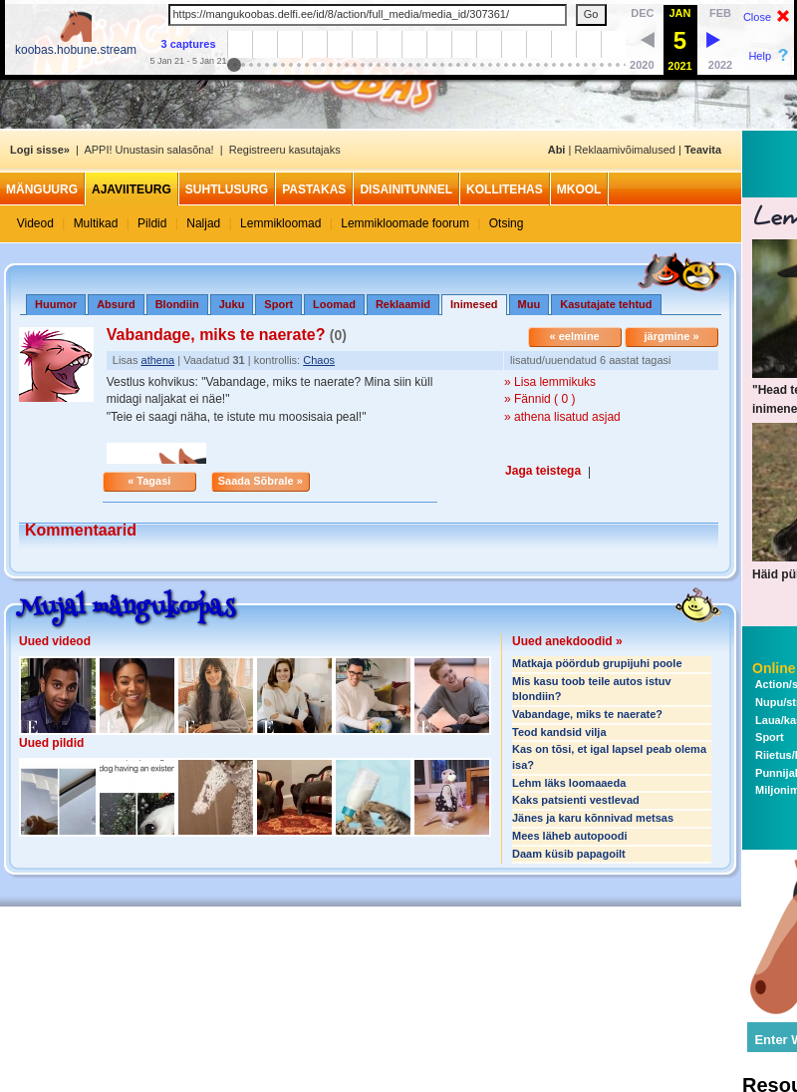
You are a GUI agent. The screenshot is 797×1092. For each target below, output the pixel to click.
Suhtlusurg (226, 189)
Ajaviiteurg (131, 189)
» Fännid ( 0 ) (539, 399)
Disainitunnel (406, 189)
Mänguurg (42, 189)
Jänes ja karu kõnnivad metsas (592, 818)
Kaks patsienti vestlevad (576, 800)
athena (158, 360)
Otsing (506, 223)
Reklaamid (403, 304)
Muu (529, 304)
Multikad (96, 223)
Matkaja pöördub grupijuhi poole (597, 663)
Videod (35, 223)
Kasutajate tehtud (606, 304)
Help (759, 56)
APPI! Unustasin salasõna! (148, 150)
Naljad (203, 223)
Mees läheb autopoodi (570, 836)
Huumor (56, 304)
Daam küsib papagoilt (569, 854)
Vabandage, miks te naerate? (587, 714)
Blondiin (177, 304)
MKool (579, 189)
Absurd (116, 304)
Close (757, 17)
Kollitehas (504, 189)
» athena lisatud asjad (562, 417)
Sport (278, 304)
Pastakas (314, 189)
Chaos (319, 360)
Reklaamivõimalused (624, 150)
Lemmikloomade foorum (405, 223)
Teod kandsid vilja (559, 732)
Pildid (151, 223)
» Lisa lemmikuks (550, 382)
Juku (232, 304)
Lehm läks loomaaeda (569, 783)
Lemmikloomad (280, 223)
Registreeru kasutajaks (285, 150)
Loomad (334, 304)
